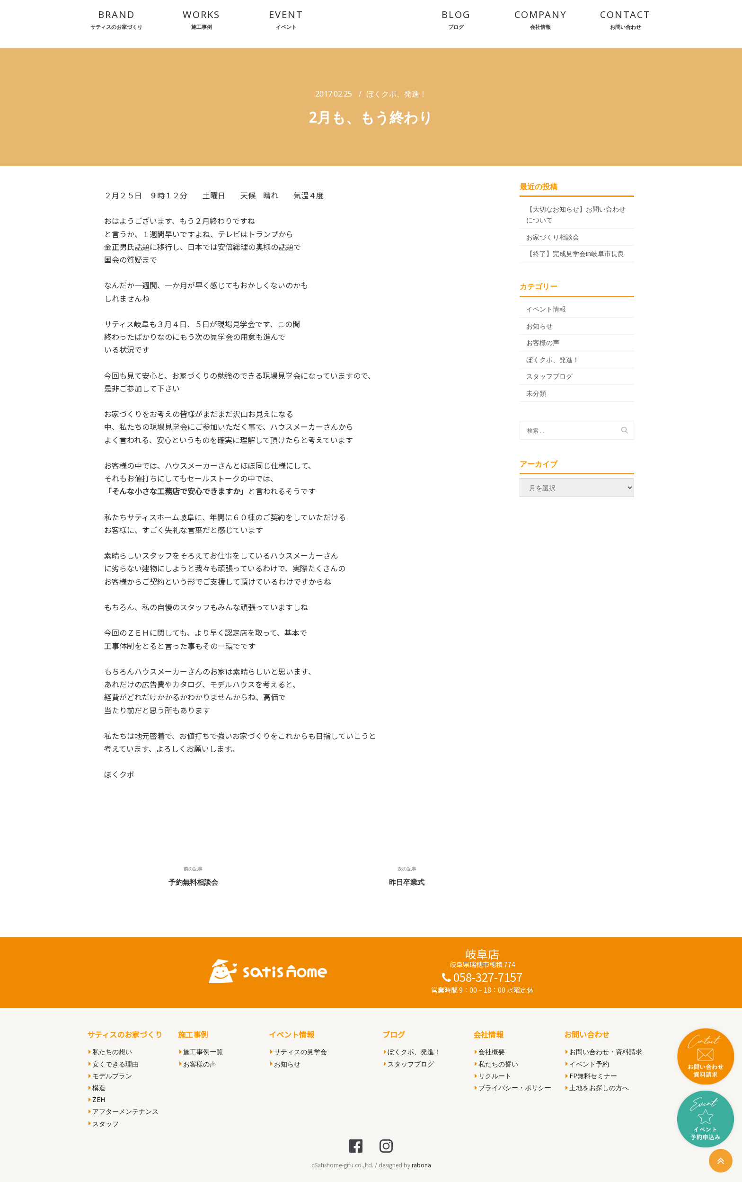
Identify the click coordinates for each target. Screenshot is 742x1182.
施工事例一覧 (201, 1051)
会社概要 (490, 1051)
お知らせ (539, 325)
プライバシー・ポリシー (513, 1087)
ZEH (96, 1099)
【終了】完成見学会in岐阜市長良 (575, 253)
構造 (97, 1087)
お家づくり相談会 (552, 236)
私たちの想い (110, 1051)
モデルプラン (110, 1075)
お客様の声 (542, 342)
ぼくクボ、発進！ (396, 94)
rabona (421, 1165)
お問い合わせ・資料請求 (603, 1051)
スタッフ (103, 1123)
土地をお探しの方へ (597, 1087)
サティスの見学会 (298, 1051)
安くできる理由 (113, 1063)
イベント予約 (587, 1063)
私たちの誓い (496, 1063)
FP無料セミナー (591, 1075)
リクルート (493, 1075)
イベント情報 (546, 308)
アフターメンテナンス (123, 1111)
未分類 (536, 393)
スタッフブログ (549, 376)
